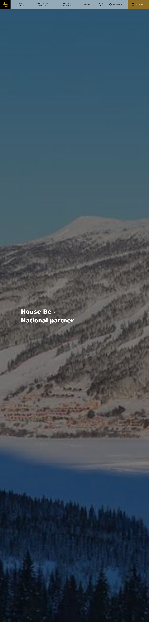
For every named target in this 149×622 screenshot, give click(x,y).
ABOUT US (101, 4)
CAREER (86, 5)
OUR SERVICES (20, 4)
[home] (5, 4)
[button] (118, 4)
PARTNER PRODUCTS (67, 4)
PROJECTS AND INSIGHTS (42, 4)
